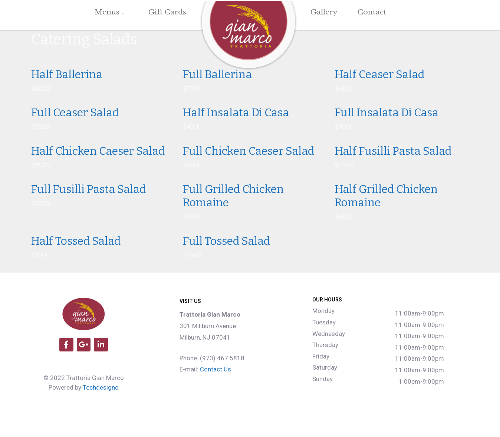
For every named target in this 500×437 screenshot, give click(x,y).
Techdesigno (101, 387)
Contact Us (215, 369)
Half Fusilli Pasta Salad (393, 151)
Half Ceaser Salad (379, 74)
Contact (372, 12)
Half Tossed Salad (76, 241)
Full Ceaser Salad (75, 112)
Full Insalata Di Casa (386, 112)
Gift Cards (167, 12)
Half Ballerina (66, 74)
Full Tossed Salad (226, 241)
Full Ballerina (217, 74)
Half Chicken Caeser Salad (98, 151)
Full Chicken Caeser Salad (248, 151)
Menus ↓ (112, 12)
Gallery (324, 12)
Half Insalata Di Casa (236, 112)
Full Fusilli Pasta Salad (88, 189)
